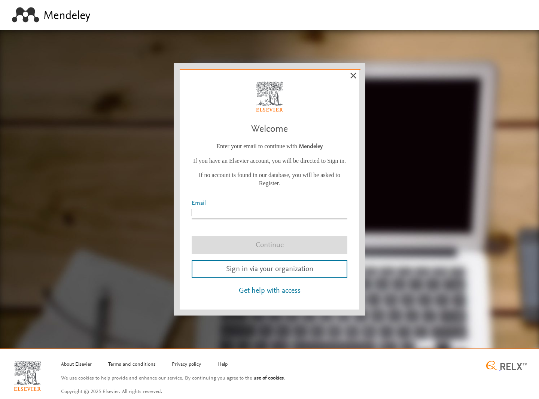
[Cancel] (353, 76)
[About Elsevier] (76, 365)
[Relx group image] (506, 366)
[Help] (222, 365)
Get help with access (270, 291)
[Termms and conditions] (132, 365)
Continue (270, 245)
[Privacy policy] (186, 365)
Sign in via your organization (269, 269)
